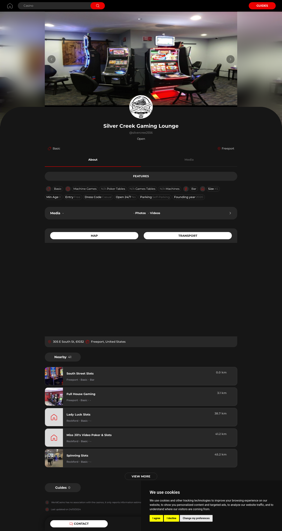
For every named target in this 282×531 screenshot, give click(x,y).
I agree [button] (156, 518)
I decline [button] (171, 518)
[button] (93, 160)
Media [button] (189, 159)
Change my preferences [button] (196, 518)
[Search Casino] (54, 6)
